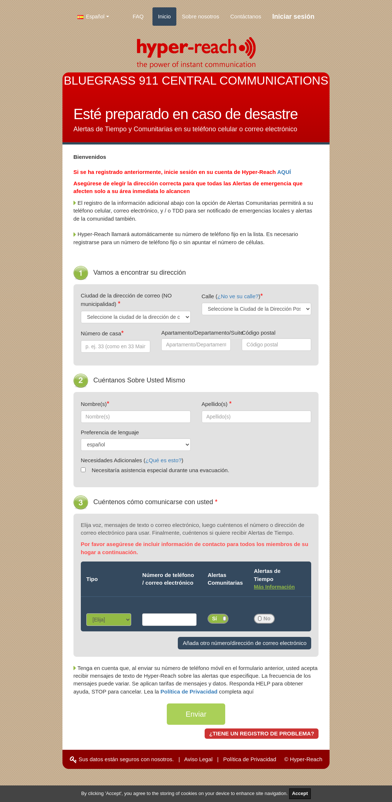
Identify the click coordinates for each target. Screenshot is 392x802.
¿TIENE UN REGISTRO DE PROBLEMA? (261, 733)
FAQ (138, 16)
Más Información (274, 587)
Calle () (231, 296)
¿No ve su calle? (238, 296)
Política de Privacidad (190, 691)
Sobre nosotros (200, 16)
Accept (300, 793)
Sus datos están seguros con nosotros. (122, 759)
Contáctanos (245, 16)
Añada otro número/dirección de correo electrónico (244, 643)
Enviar (196, 714)
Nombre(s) (94, 404)
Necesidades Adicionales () (132, 460)
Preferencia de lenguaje (110, 432)
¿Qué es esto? (163, 460)
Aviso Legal (198, 759)
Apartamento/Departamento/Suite (196, 332)
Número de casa (101, 333)
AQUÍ (284, 172)
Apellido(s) (215, 404)
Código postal (259, 332)
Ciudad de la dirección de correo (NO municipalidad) (126, 299)
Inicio (164, 16)
